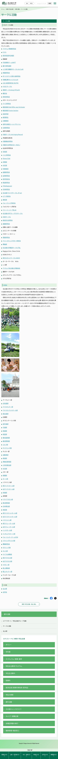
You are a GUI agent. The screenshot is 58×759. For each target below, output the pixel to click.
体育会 (5, 284)
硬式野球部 (6, 440)
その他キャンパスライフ (14, 710)
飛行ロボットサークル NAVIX (11, 257)
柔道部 (5, 457)
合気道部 (6, 402)
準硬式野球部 (7, 460)
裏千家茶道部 (7, 66)
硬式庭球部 (6, 436)
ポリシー (9, 643)
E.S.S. (5, 52)
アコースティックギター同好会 (12, 240)
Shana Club (6, 158)
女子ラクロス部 (7, 559)
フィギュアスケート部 (9, 532)
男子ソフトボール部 (9, 484)
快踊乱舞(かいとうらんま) (11, 79)
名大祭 (5, 586)
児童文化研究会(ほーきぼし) (12, 144)
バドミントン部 (7, 518)
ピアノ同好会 (7, 195)
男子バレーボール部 (9, 522)
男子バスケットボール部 (10, 511)
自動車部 (6, 453)
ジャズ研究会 (7, 154)
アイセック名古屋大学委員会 (12, 267)
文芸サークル (7, 216)
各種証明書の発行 (12, 725)
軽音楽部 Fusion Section (11, 110)
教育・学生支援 (9, 9)
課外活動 (17, 9)
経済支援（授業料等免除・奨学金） (17, 688)
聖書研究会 (6, 171)
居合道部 (6, 412)
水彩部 (5, 165)
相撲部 (5, 474)
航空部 (5, 433)
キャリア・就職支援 (12, 717)
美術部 (5, 199)
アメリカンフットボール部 (10, 409)
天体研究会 (6, 189)
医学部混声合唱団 (8, 55)
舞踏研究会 (6, 542)
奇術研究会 (6, 96)
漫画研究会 (6, 223)
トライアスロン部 (8, 498)
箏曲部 (5, 243)
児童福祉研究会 (8, 141)
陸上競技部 (6, 566)
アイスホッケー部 (8, 406)
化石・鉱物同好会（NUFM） (11, 83)
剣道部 (5, 429)
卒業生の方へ (36, 754)
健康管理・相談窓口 (13, 732)
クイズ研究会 (7, 103)
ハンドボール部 (7, 528)
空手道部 (6, 423)
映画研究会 (6, 72)
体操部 (5, 491)
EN (27, 3)
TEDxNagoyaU (7, 185)
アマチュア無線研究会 (9, 49)
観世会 (5, 93)
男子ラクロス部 (7, 556)
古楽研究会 (6, 127)
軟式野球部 (6, 501)
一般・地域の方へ (26, 754)
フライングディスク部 (9, 539)
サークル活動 (7, 624)
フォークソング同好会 (9, 202)
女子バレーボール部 (9, 525)
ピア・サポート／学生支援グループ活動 (15, 619)
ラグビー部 (6, 563)
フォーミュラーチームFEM (10, 535)
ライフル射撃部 (7, 552)
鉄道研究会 (6, 182)
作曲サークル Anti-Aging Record (13, 134)
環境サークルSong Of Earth (11, 90)
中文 (31, 3)
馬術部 (5, 508)
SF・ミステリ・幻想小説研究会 (12, 76)
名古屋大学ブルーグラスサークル (13, 212)
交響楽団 (6, 120)
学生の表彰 (10, 695)
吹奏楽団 (6, 168)
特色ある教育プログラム (14, 665)
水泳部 (5, 467)
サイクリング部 (7, 447)
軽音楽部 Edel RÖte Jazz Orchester (14, 107)
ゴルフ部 (5, 443)
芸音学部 (6, 113)
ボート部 (5, 477)
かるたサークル (7, 86)
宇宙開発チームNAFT (9, 62)
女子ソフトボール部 (9, 488)
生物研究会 (6, 175)
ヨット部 (5, 549)
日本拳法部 (6, 505)
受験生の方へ (4, 754)
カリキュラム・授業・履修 (14, 658)
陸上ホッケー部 (7, 569)
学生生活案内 (11, 673)
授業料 (8, 680)
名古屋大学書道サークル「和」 (12, 247)
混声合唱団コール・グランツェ (12, 124)
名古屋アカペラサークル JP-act (12, 192)
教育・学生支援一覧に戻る (29, 602)
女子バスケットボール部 (10, 515)
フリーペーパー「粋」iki (10, 209)
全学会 (5, 590)
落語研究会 (6, 236)
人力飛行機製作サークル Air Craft (13, 69)
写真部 (5, 151)
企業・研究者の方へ (15, 754)
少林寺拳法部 (7, 464)
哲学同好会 (6, 178)
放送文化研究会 (8, 219)
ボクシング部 (7, 546)
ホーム (2, 9)
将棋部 (5, 161)
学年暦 (8, 650)
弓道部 (5, 426)
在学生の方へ (45, 754)
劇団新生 (6, 117)
